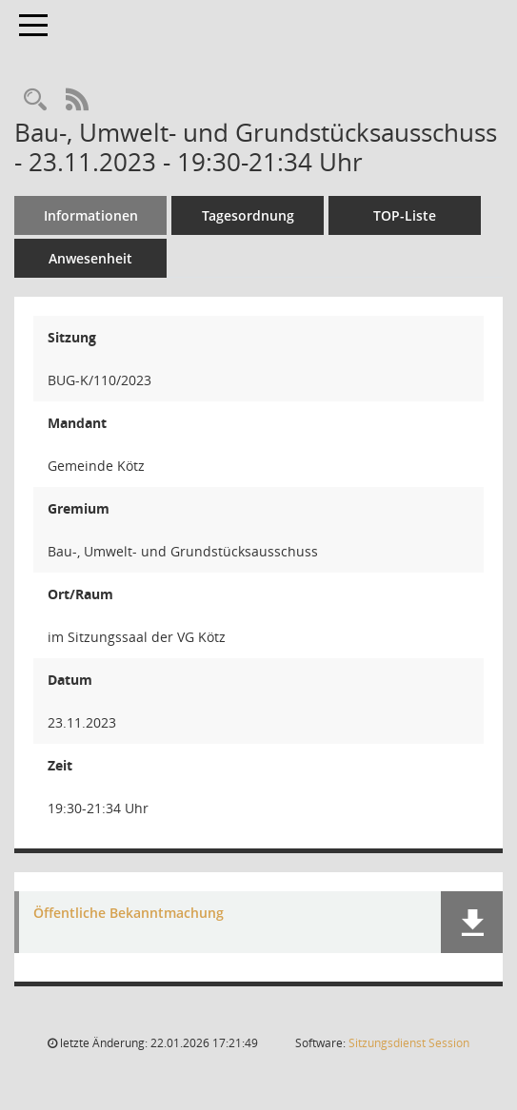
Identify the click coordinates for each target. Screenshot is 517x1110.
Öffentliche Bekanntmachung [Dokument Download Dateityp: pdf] (128, 914)
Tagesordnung (248, 215)
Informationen (91, 215)
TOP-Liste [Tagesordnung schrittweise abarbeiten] (404, 215)
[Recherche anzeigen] (35, 100)
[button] (472, 922)
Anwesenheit (90, 258)
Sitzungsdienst (408, 1043)
